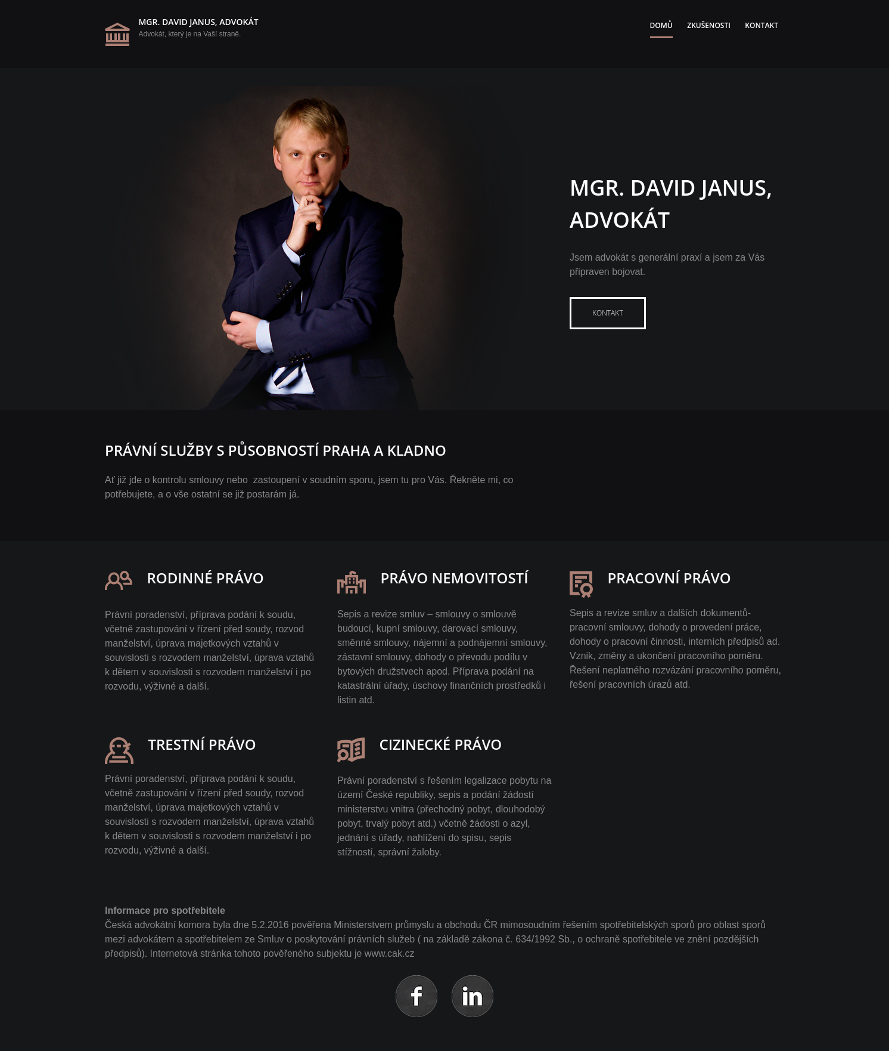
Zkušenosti (709, 25)
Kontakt (761, 25)
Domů (661, 25)
